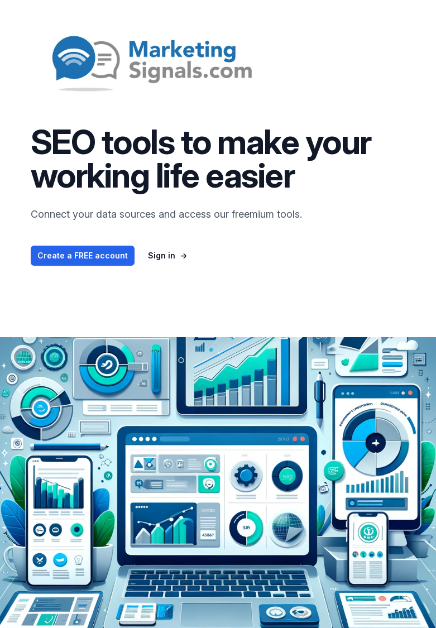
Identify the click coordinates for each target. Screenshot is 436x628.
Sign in (167, 255)
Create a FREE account (82, 255)
